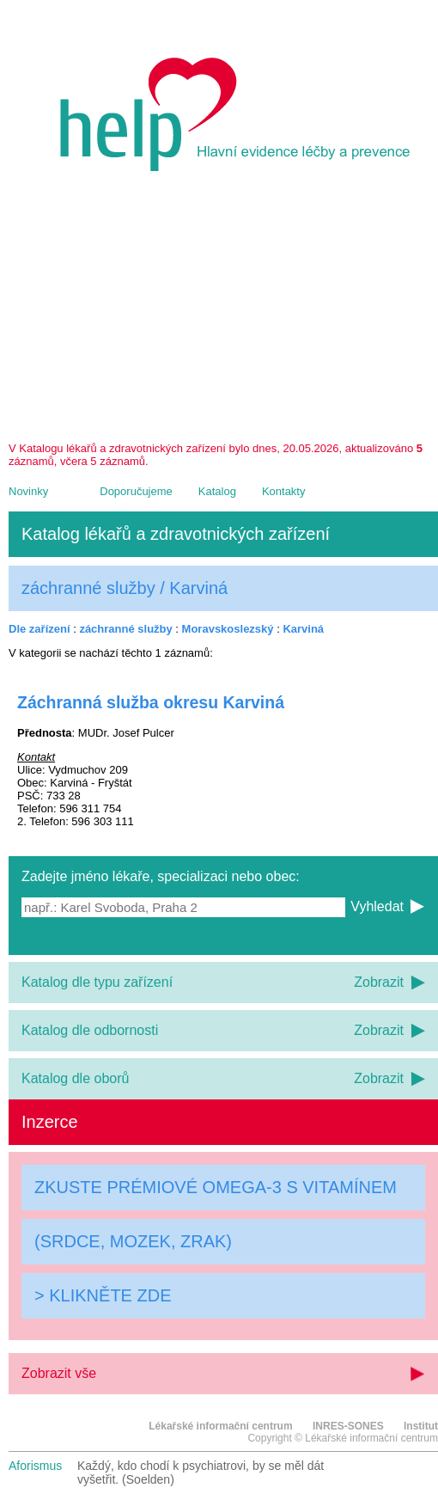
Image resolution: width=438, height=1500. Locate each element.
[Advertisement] (223, 313)
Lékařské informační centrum (220, 1426)
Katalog (217, 491)
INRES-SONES (348, 1426)
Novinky (28, 491)
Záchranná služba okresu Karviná (150, 702)
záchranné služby (125, 628)
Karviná (303, 628)
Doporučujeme (136, 491)
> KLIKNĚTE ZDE (103, 1295)
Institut (421, 1426)
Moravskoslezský (228, 628)
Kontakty (284, 491)
